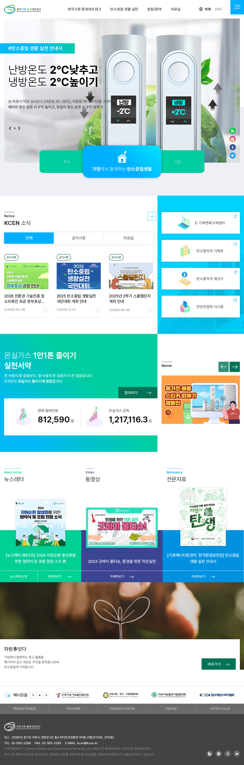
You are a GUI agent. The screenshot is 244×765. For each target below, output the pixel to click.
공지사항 (79, 238)
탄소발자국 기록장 (200, 251)
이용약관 (171, 709)
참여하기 (137, 393)
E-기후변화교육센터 (200, 223)
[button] (10, 128)
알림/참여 (154, 9)
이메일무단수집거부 (122, 709)
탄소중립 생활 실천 (124, 9)
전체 (29, 238)
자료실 (176, 9)
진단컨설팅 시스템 (200, 306)
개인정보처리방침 (24, 709)
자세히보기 (148, 217)
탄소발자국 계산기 (200, 279)
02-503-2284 (21, 743)
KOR (208, 9)
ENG (218, 9)
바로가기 (219, 664)
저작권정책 (73, 709)
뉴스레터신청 (18, 576)
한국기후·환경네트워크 (84, 9)
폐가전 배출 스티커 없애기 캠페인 (201, 400)
